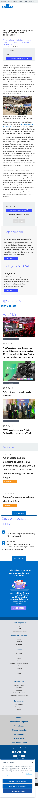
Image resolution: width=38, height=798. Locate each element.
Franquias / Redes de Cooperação (19, 663)
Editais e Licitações (12, 1)
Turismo (19, 673)
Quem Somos (19, 704)
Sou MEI (19, 628)
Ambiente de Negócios (19, 722)
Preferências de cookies (17, 791)
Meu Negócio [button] (19, 622)
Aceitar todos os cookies (17, 781)
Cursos (19, 639)
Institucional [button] (19, 701)
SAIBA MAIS (9, 258)
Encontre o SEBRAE (22, 1)
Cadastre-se (19, 738)
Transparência (19, 712)
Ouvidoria (19, 687)
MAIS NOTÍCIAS (19, 513)
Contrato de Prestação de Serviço (19, 695)
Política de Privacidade (19, 692)
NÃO (22, 221)
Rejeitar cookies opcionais (17, 786)
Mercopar (19, 676)
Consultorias (19, 641)
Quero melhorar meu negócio (19, 631)
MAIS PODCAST (19, 558)
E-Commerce (19, 661)
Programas (19, 644)
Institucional (3, 1)
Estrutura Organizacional (19, 707)
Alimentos (19, 655)
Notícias (19, 717)
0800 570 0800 (19, 756)
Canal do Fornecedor (19, 742)
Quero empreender (19, 626)
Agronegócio (19, 653)
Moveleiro (19, 668)
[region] (17, 778)
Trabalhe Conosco (19, 734)
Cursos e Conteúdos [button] (19, 636)
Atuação (19, 709)
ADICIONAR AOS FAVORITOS (19, 58)
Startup (19, 658)
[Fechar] (32, 762)
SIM (16, 221)
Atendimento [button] (19, 682)
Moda (19, 666)
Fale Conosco (19, 690)
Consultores (31, 1)
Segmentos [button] (19, 650)
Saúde (19, 671)
